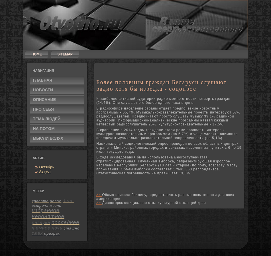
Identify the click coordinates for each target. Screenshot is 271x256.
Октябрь (47, 167)
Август (45, 172)
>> (99, 195)
